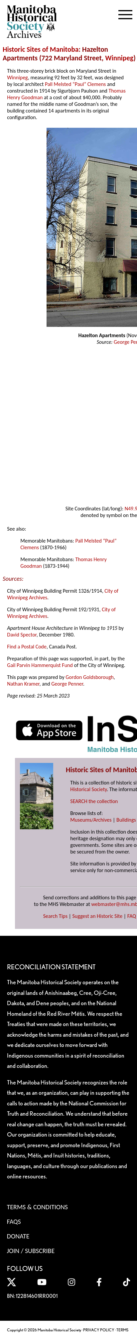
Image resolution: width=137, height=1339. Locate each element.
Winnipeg (119, 58)
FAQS (14, 1222)
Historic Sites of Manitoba (40, 49)
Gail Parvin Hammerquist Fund (40, 665)
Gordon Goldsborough (90, 677)
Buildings (126, 820)
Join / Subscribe (31, 1251)
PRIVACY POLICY (98, 1329)
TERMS (122, 1329)
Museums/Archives (90, 820)
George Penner (67, 684)
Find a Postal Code (27, 646)
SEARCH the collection (94, 801)
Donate (18, 1236)
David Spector (22, 635)
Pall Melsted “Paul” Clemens (75, 84)
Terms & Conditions (37, 1207)
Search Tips (55, 916)
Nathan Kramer (23, 684)
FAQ (131, 916)
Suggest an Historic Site (97, 916)
